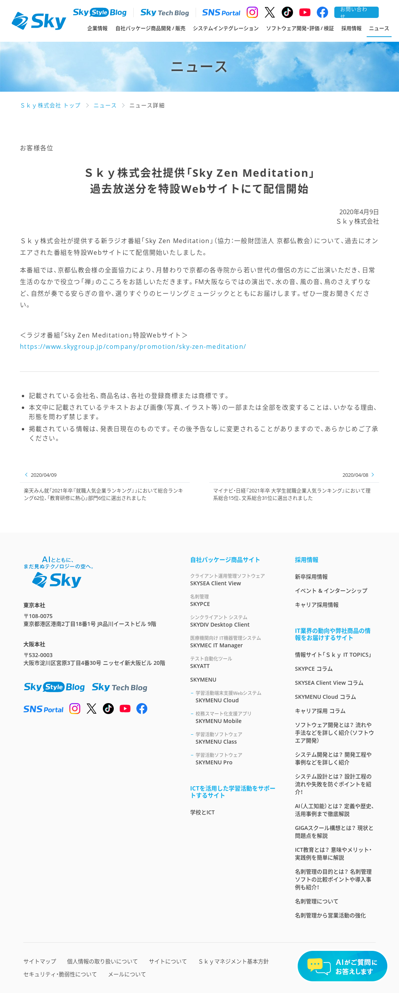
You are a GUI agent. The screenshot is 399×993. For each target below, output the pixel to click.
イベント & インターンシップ (331, 590)
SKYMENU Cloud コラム (325, 696)
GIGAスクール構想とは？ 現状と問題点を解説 (334, 831)
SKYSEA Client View (233, 579)
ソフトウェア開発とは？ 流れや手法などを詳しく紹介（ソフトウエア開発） (334, 732)
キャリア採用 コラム (320, 710)
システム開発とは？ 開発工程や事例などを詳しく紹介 (333, 758)
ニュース (379, 28)
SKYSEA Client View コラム (329, 682)
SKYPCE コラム (314, 668)
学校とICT (202, 812)
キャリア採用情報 (317, 604)
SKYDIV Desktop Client (233, 621)
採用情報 (351, 28)
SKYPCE (233, 600)
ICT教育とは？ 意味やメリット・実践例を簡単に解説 (333, 853)
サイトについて (168, 961)
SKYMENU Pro (236, 758)
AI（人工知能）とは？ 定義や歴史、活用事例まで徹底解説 (334, 809)
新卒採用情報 (311, 576)
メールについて (127, 974)
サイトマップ (39, 961)
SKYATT (233, 662)
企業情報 (97, 28)
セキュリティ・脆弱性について (60, 974)
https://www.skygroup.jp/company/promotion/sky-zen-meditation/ (133, 346)
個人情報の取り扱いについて (102, 961)
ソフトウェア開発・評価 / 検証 (300, 28)
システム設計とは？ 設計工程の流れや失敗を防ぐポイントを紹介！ (333, 784)
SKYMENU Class (236, 738)
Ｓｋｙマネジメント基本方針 (233, 961)
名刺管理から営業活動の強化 (330, 915)
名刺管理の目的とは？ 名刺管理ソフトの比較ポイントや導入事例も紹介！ (333, 879)
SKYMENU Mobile (236, 717)
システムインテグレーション (226, 28)
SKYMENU (203, 679)
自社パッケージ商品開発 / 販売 (150, 28)
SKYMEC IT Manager (233, 641)
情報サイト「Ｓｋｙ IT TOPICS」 (333, 654)
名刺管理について (317, 901)
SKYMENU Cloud (236, 696)
